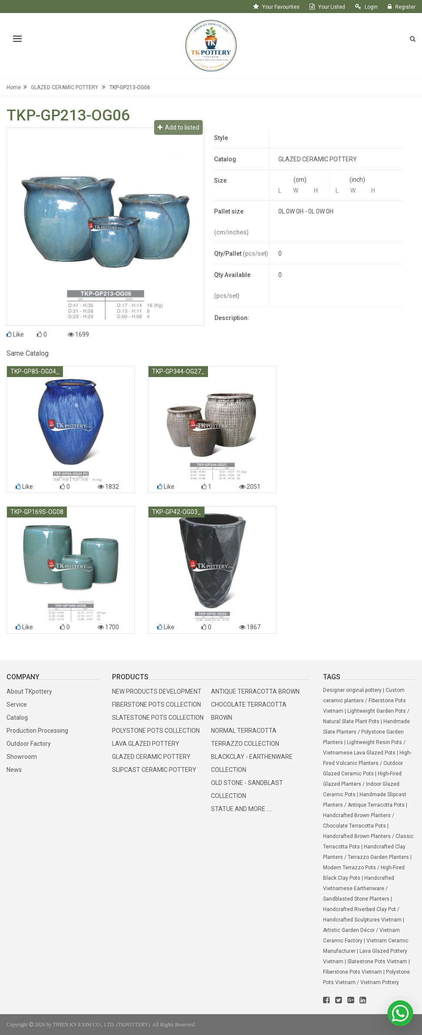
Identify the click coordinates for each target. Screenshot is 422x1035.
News (14, 769)
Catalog (17, 717)
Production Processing (37, 730)
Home (14, 87)
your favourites (281, 7)
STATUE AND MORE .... (241, 808)
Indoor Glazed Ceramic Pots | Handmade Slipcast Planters (364, 794)
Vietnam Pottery (379, 982)
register (405, 7)
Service (17, 704)
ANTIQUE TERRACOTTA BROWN (255, 691)
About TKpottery (29, 691)
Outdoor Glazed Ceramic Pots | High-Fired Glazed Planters (363, 773)
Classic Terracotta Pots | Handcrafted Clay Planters (368, 846)
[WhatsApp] (399, 1013)
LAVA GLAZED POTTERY (145, 743)
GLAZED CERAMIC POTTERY (64, 87)
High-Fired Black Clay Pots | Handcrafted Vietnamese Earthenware (364, 878)
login (371, 7)
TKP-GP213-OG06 (129, 87)
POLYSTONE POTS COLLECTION (156, 730)
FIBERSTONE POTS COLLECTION (156, 704)
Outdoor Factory (29, 743)
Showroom (22, 756)
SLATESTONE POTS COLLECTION (158, 717)
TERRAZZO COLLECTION (245, 743)
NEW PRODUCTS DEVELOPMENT (156, 691)
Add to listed (178, 127)
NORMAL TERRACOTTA (244, 730)
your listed (331, 7)
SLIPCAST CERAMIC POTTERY (154, 769)
